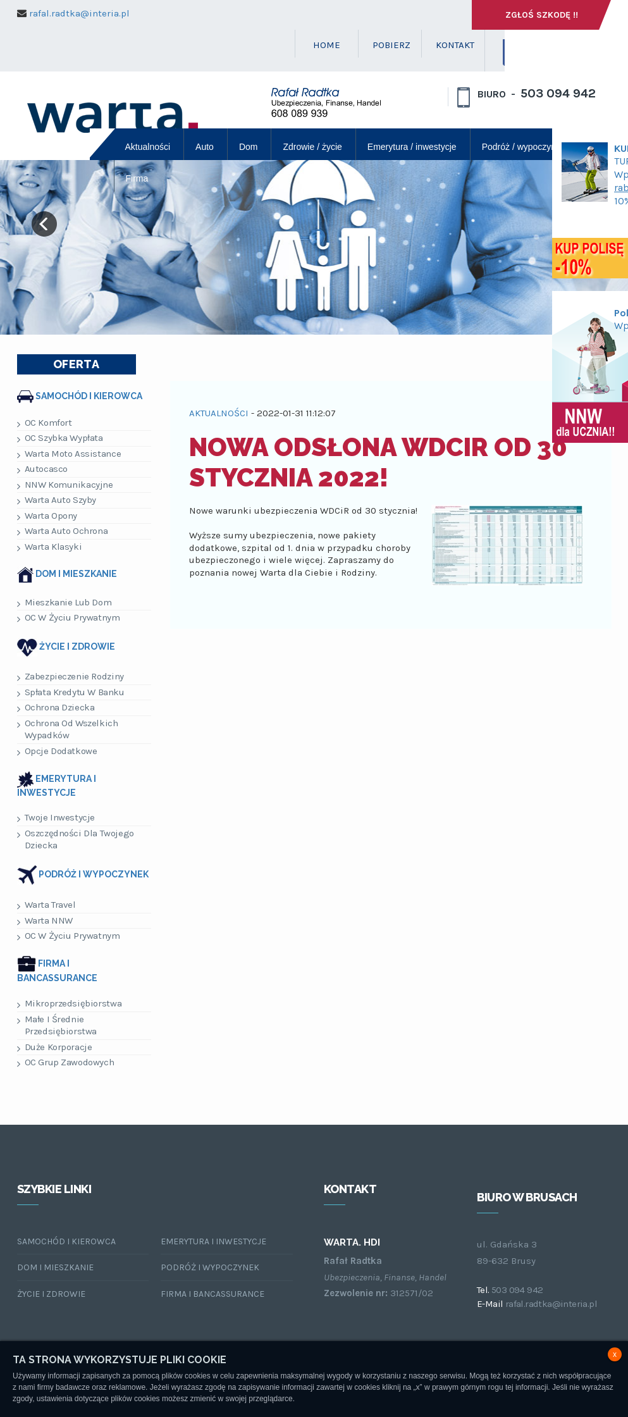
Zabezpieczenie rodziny (70, 677)
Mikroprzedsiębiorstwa (69, 1004)
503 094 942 (558, 93)
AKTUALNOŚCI (219, 413)
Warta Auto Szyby (57, 500)
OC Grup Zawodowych (65, 1062)
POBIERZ (391, 45)
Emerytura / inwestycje (412, 147)
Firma (137, 178)
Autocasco (42, 469)
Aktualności (148, 147)
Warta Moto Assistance (69, 454)
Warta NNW (45, 921)
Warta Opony (47, 516)
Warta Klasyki (49, 547)
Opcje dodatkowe (57, 751)
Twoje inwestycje (56, 818)
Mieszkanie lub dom (64, 603)
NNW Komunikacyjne (65, 485)
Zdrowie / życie (312, 147)
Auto (204, 147)
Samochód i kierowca (88, 395)
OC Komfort (44, 423)
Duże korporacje (54, 1047)
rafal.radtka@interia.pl (79, 13)
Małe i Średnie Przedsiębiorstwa (57, 1025)
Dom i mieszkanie (76, 574)
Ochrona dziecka (56, 708)
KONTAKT (455, 45)
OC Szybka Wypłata (60, 438)
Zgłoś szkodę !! (541, 14)
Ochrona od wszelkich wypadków (67, 729)
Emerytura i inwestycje (213, 1241)
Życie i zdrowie (77, 646)
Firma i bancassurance (212, 1294)
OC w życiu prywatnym (68, 618)
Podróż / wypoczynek (523, 147)
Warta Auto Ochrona (62, 531)
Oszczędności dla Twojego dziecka (75, 839)
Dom (248, 147)
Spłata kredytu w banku (71, 692)
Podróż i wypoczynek (94, 875)
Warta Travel (46, 905)
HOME (326, 45)
